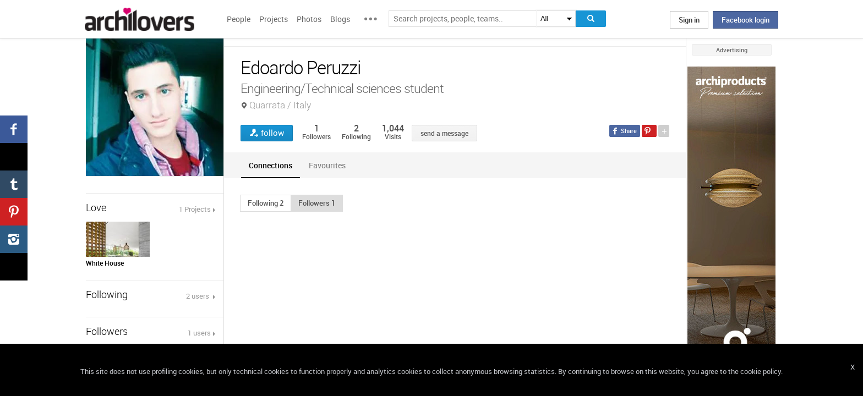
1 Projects (195, 209)
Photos (309, 19)
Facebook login (745, 20)
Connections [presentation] (270, 165)
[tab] (271, 165)
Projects (273, 19)
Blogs (340, 19)
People (238, 19)
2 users (198, 296)
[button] (265, 203)
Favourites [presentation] (327, 165)
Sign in (689, 20)
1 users (199, 332)
